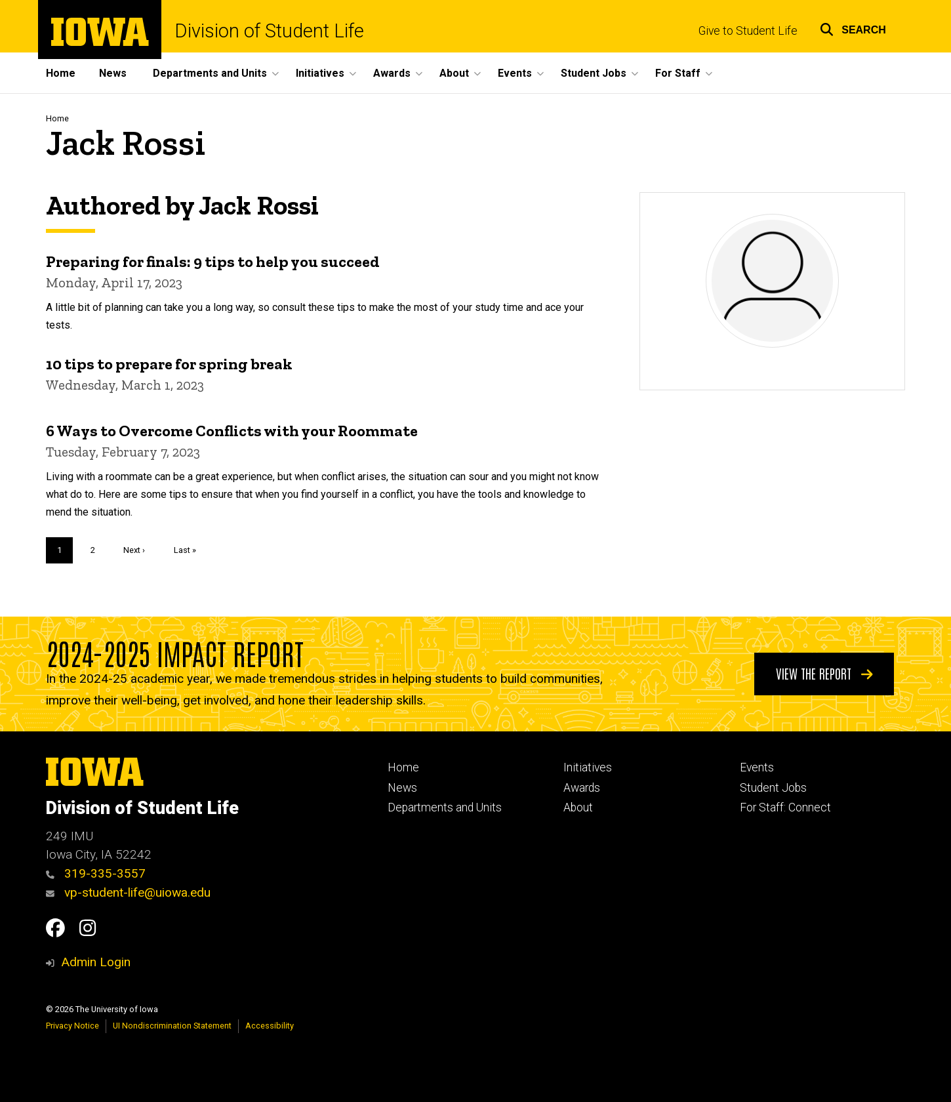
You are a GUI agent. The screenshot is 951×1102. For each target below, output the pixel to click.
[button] (853, 28)
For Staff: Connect (785, 807)
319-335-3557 (96, 873)
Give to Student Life (748, 30)
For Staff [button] (677, 73)
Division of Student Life (269, 31)
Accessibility (269, 1026)
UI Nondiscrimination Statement (172, 1026)
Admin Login (96, 961)
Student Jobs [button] (593, 73)
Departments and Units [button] (210, 73)
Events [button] (515, 73)
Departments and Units (445, 807)
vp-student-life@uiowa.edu (128, 892)
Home (60, 73)
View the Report (824, 673)
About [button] (454, 73)
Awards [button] (392, 73)
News (113, 73)
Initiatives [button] (320, 73)
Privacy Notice (72, 1026)
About (578, 807)
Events (757, 767)
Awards (581, 787)
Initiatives (587, 767)
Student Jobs (773, 787)
